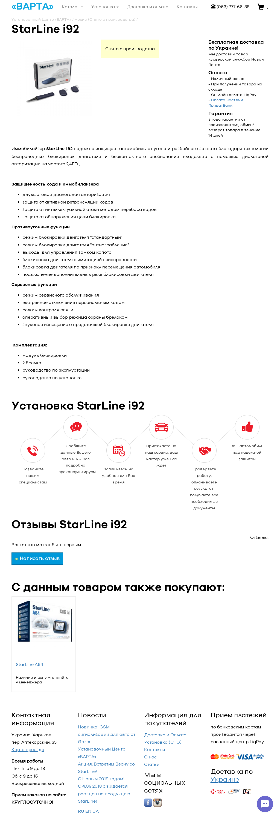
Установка (105, 6)
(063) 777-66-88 (230, 6)
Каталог (72, 6)
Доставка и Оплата (165, 734)
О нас (150, 757)
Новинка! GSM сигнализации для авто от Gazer (106, 734)
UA (95, 811)
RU (81, 811)
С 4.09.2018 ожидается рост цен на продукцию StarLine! (104, 793)
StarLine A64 (29, 664)
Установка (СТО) (163, 742)
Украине (225, 779)
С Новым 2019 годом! (101, 778)
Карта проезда (27, 749)
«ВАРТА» (32, 6)
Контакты (154, 749)
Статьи (151, 764)
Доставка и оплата (147, 6)
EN (88, 811)
